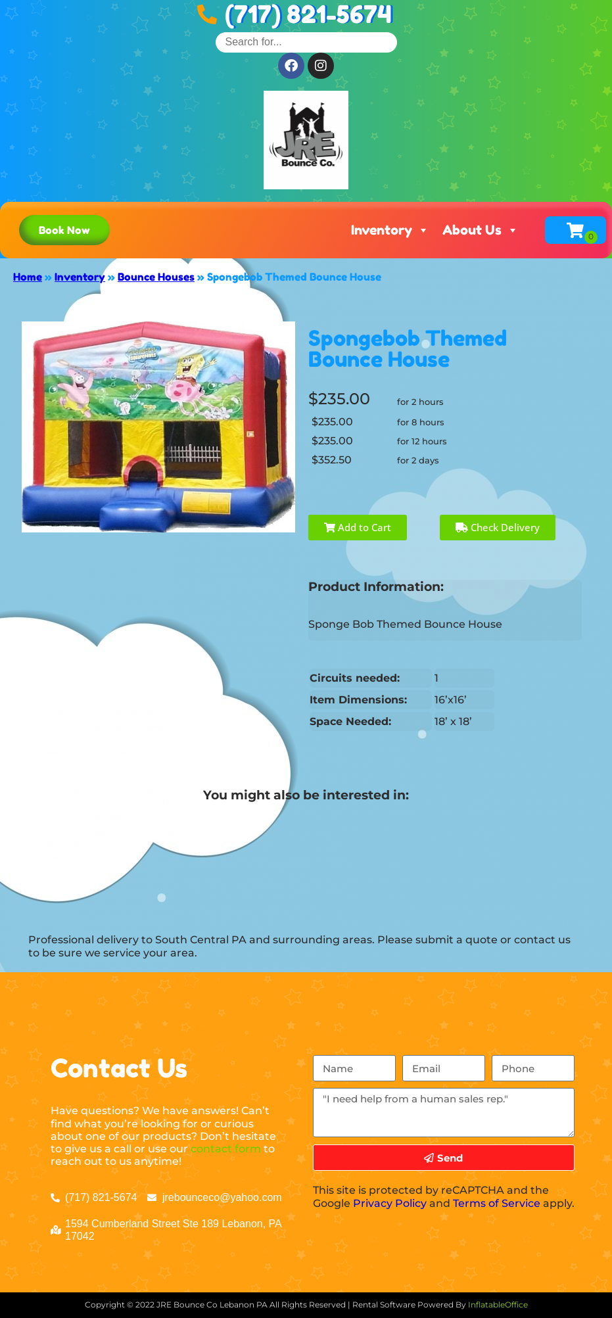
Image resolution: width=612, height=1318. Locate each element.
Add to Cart (357, 527)
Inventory (390, 230)
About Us (480, 230)
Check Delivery (498, 527)
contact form (226, 1148)
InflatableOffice (498, 1304)
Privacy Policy (390, 1203)
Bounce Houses (156, 276)
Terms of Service (496, 1203)
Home (27, 276)
